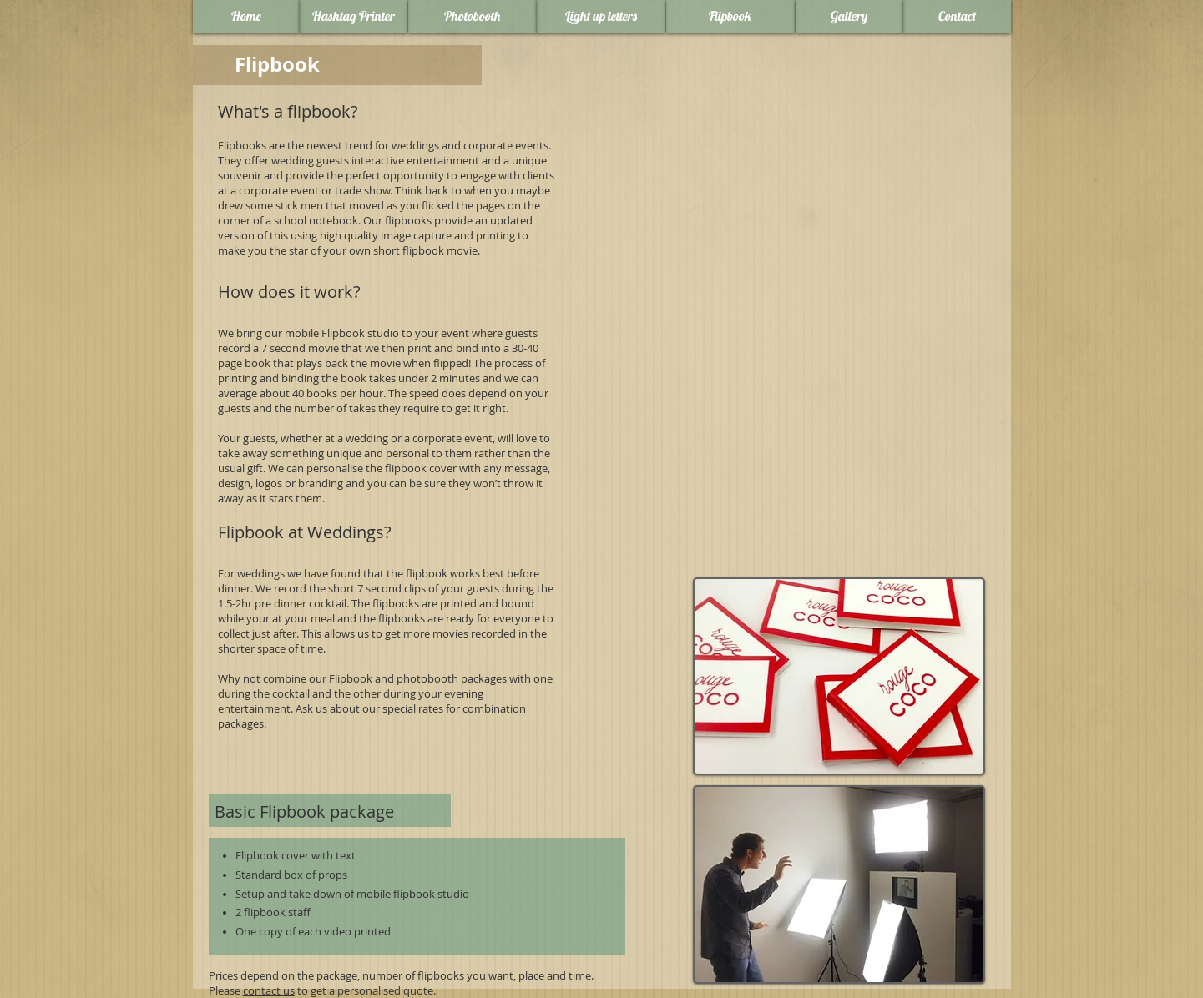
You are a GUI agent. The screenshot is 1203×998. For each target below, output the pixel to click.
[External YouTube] (785, 199)
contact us (269, 990)
